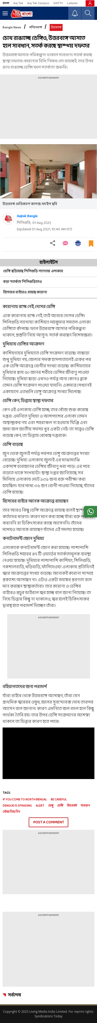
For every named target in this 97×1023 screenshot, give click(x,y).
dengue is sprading (17, 805)
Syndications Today (48, 1016)
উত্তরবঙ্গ (56, 27)
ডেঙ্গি (60, 805)
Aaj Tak (18, 3)
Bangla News (12, 27)
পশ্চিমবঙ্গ (35, 27)
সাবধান (85, 805)
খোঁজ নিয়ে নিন (11, 812)
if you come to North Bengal (25, 799)
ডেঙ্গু (50, 805)
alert (40, 805)
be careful (59, 799)
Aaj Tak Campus (38, 3)
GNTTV (58, 3)
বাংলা (6, 3)
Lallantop (73, 3)
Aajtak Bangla (27, 216)
